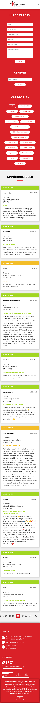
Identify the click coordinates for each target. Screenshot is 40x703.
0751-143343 (11, 648)
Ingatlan (12, 158)
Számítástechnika (20, 116)
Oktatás (20, 163)
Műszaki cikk (12, 121)
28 (26, 616)
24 (10, 616)
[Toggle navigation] (38, 4)
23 (6, 616)
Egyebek (12, 153)
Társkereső (11, 147)
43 (36, 616)
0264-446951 (11, 646)
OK (20, 698)
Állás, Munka (27, 111)
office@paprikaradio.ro (15, 642)
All (12, 106)
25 (13, 616)
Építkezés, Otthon (20, 137)
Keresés (20, 84)
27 (23, 616)
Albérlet (12, 111)
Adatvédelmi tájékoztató (12, 666)
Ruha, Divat (11, 142)
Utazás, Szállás (27, 147)
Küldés (20, 61)
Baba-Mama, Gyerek (20, 127)
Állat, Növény (27, 121)
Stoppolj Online (27, 142)
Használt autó (26, 153)
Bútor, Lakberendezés (20, 132)
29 (30, 616)
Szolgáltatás (26, 158)
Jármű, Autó (25, 106)
